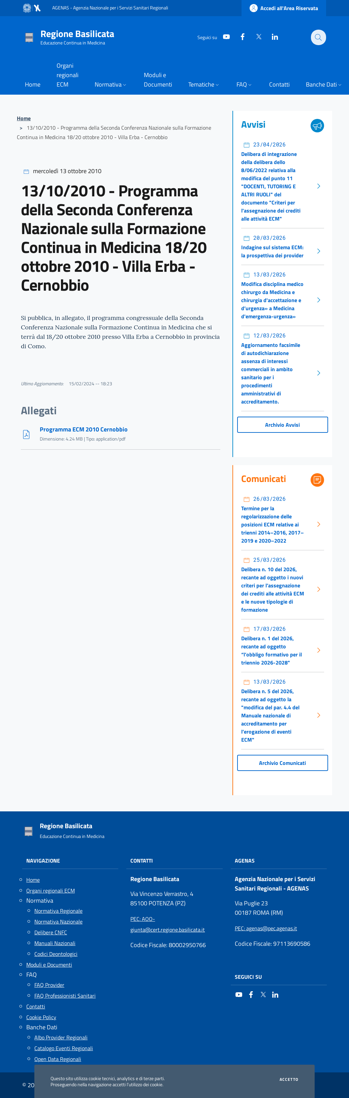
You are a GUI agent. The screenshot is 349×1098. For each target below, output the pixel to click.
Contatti (35, 1006)
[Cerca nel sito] (318, 37)
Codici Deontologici (55, 954)
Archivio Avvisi (282, 425)
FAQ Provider (49, 985)
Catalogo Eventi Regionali (63, 1048)
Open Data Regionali (57, 1059)
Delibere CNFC (50, 932)
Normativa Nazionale (58, 921)
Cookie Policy (41, 1017)
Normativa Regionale (58, 911)
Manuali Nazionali (54, 943)
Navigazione (43, 861)
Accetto (289, 1079)
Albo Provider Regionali (61, 1037)
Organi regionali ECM (50, 890)
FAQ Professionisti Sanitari (65, 996)
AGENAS (245, 861)
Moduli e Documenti (49, 965)
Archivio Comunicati (282, 763)
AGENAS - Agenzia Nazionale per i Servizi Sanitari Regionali (110, 7)
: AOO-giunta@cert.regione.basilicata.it (167, 924)
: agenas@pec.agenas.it (266, 928)
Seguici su (248, 977)
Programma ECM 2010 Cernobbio (84, 429)
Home (24, 118)
